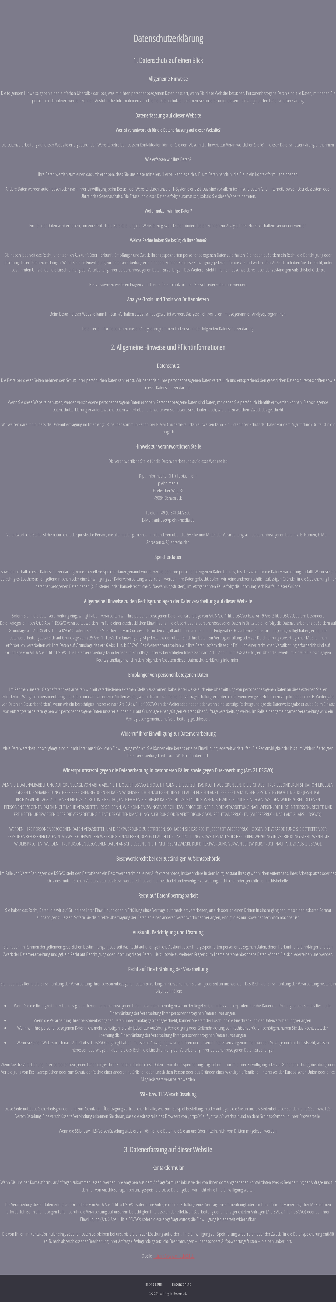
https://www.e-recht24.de (174, 1255)
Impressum (154, 1284)
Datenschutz (181, 1284)
